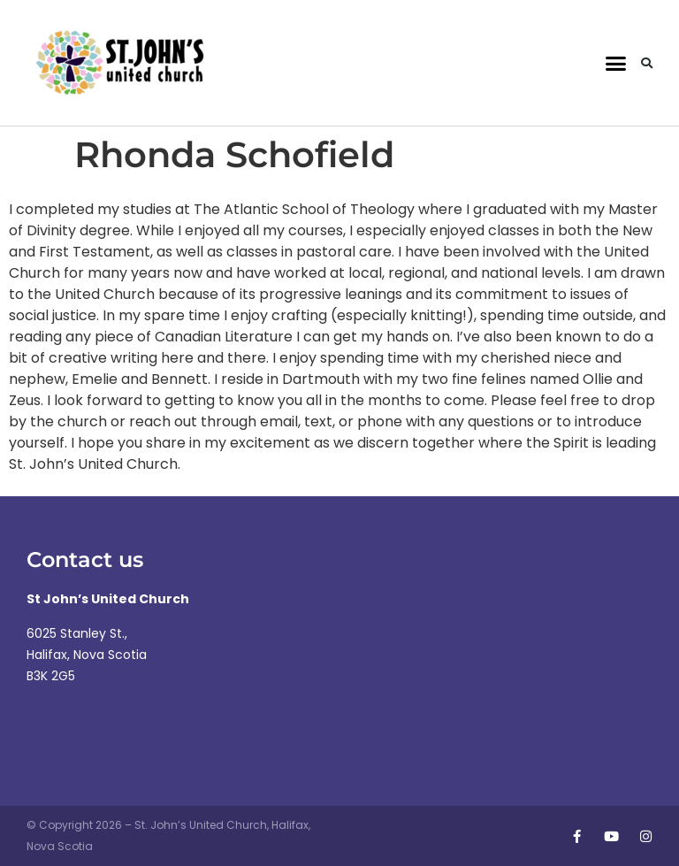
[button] (615, 63)
